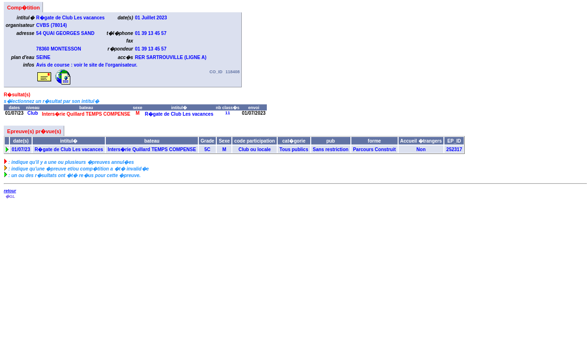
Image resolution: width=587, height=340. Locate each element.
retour (10, 190)
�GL (10, 196)
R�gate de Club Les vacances (179, 114)
